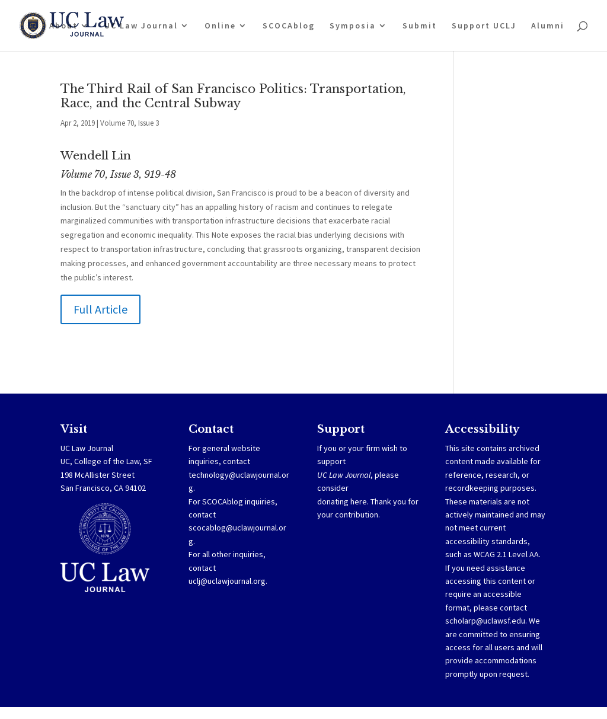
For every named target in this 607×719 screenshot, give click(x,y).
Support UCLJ (484, 26)
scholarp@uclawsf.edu (485, 620)
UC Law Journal (141, 26)
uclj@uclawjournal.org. (228, 581)
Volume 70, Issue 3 (129, 123)
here (358, 501)
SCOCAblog (289, 26)
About (63, 26)
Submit (419, 26)
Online (220, 26)
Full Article (100, 309)
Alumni (547, 26)
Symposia (353, 26)
